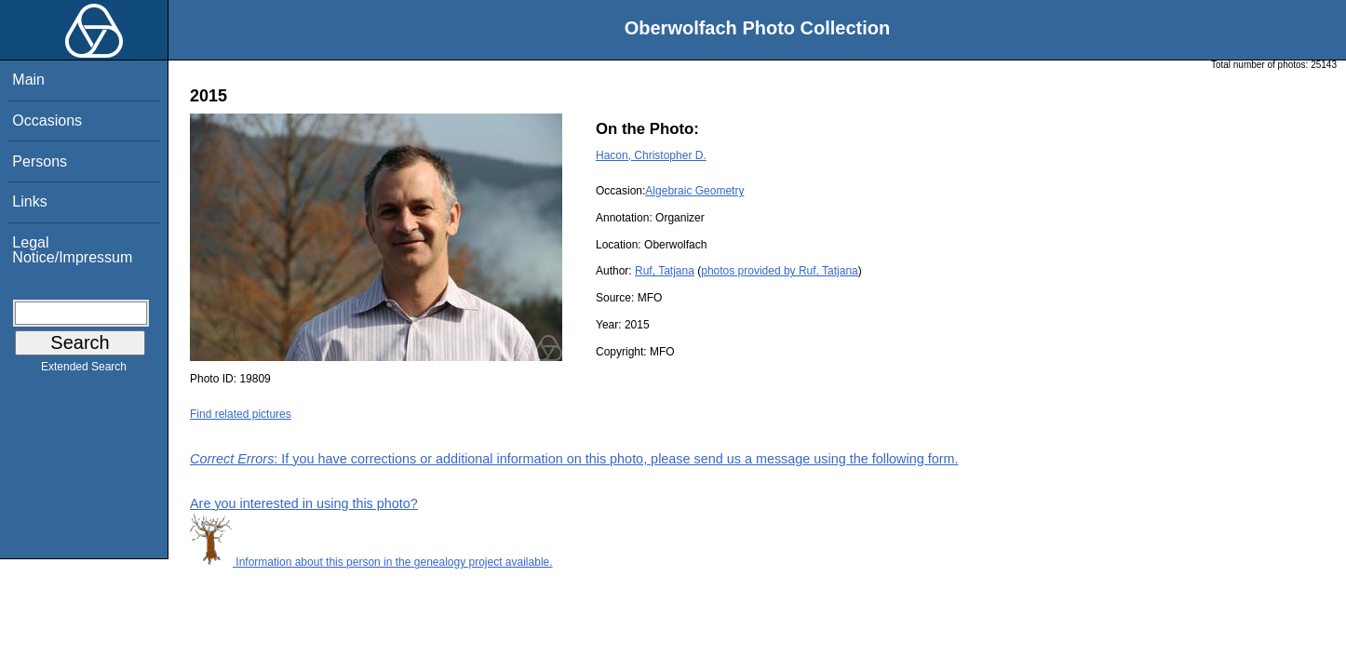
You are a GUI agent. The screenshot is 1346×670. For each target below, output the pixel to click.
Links (29, 201)
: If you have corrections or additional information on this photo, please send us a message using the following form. (574, 458)
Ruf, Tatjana (664, 270)
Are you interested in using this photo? (304, 503)
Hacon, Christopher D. (651, 155)
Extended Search (84, 370)
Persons (39, 161)
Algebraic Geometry (694, 190)
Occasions (47, 120)
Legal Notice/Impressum (72, 249)
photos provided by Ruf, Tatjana (779, 270)
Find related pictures (240, 414)
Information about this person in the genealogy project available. (371, 562)
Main (28, 79)
